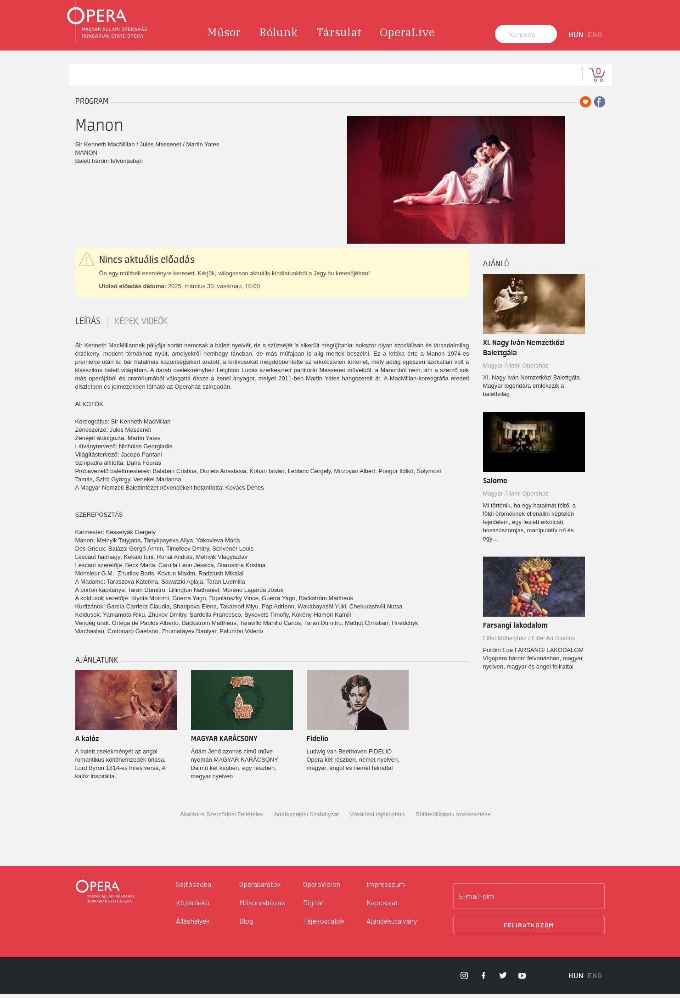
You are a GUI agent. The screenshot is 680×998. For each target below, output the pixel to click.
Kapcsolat (382, 906)
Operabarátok (260, 888)
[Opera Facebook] (483, 979)
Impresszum (385, 888)
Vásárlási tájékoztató (377, 819)
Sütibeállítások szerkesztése (453, 819)
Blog (246, 924)
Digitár (313, 906)
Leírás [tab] (88, 326)
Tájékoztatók (324, 924)
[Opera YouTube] (522, 979)
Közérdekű (192, 906)
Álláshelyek (193, 924)
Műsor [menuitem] (224, 36)
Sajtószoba (193, 888)
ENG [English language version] (595, 38)
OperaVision (321, 888)
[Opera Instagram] (464, 979)
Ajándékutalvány (391, 924)
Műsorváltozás (262, 906)
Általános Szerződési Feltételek (221, 819)
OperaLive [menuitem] (407, 36)
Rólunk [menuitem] (278, 36)
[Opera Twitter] (502, 979)
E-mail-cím (477, 900)
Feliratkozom (529, 929)
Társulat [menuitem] (338, 36)
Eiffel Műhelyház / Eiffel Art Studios (529, 642)
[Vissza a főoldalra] (105, 895)
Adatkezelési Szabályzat (306, 819)
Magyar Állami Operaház (516, 370)
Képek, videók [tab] (141, 326)
